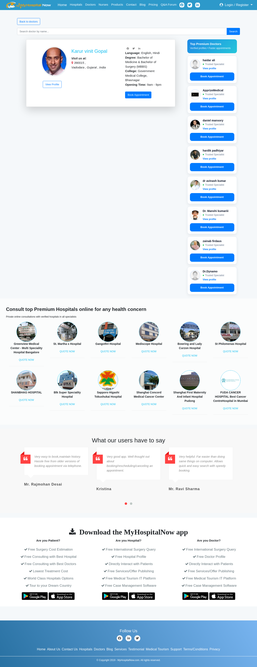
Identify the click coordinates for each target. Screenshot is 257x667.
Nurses (103, 4)
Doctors (90, 4)
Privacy (215, 649)
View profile (209, 68)
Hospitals (76, 4)
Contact (131, 4)
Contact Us (70, 649)
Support (176, 649)
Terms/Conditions (195, 649)
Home (63, 4)
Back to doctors (28, 21)
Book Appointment (138, 94)
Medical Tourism (157, 649)
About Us (53, 649)
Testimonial (136, 649)
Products (117, 4)
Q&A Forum (168, 4)
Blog (143, 4)
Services (120, 649)
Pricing (153, 4)
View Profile (52, 84)
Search (233, 31)
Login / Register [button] (235, 5)
